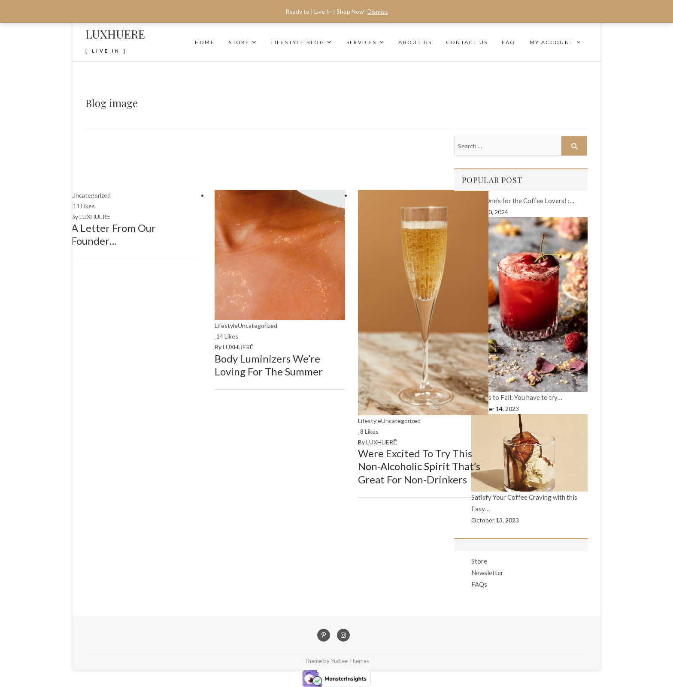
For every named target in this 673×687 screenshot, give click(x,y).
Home (205, 42)
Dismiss (377, 11)
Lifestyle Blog (298, 42)
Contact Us (467, 42)
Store (239, 42)
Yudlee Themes (350, 660)
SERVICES (361, 42)
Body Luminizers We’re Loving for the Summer (269, 365)
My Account (552, 42)
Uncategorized (91, 195)
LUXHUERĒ (115, 34)
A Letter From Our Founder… (113, 234)
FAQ (508, 42)
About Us (415, 42)
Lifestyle (226, 325)
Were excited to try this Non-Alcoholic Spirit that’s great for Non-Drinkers (419, 466)
